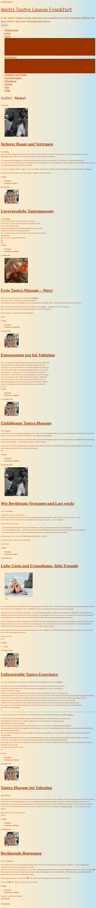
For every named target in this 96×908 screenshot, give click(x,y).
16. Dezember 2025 (7, 464)
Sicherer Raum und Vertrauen (27, 144)
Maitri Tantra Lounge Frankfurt (36, 9)
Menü (5, 25)
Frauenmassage (13, 78)
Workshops (10, 81)
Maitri (4, 177)
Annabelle (13, 42)
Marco (11, 54)
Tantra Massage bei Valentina (26, 787)
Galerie (8, 84)
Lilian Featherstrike (18, 45)
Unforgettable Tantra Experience (29, 674)
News (7, 33)
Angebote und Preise (15, 75)
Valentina (13, 51)
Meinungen (10, 57)
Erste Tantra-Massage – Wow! (27, 290)
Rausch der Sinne (67, 806)
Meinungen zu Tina (18, 69)
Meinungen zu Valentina (11, 251)
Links (7, 90)
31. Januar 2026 (5, 255)
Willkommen (11, 30)
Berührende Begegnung (21, 853)
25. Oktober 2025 (6, 763)
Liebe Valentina (5, 795)
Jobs (6, 87)
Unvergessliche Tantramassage (27, 211)
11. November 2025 (7, 650)
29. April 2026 (5, 187)
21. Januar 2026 (5, 331)
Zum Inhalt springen (7, 2)
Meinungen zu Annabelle (20, 63)
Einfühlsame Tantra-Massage (26, 423)
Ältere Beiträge (5, 898)
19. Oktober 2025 (6, 829)
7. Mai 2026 (4, 105)
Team (7, 36)
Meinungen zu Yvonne (19, 60)
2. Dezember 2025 (6, 558)
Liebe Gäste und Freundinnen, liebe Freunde (39, 566)
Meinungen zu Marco (19, 72)
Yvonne (12, 39)
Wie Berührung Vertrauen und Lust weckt (37, 503)
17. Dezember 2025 (7, 399)
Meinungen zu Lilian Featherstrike (26, 66)
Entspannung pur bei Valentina (28, 355)
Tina (10, 48)
